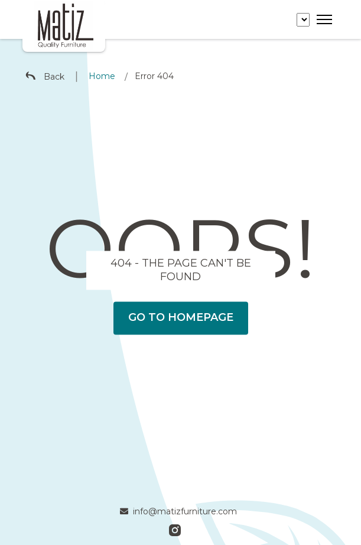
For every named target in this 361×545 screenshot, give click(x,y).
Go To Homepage (180, 317)
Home (102, 76)
